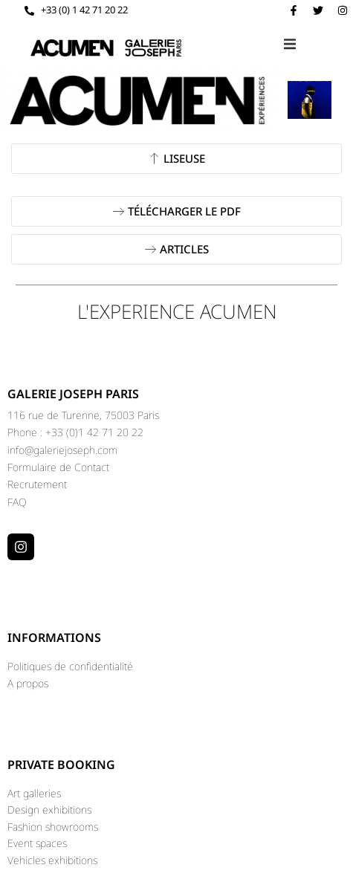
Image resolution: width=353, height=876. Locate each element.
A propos (27, 683)
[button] (289, 44)
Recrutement (37, 484)
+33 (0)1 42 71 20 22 (94, 432)
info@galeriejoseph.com (62, 450)
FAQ (17, 502)
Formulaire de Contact (58, 467)
